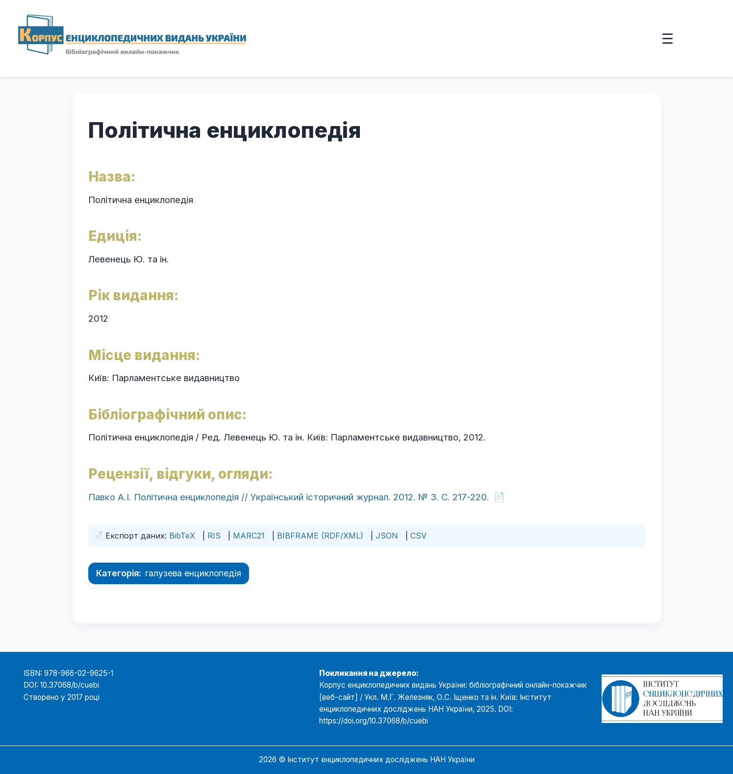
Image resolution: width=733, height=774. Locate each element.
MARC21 (249, 536)
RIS (214, 536)
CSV (418, 536)
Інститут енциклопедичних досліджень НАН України (381, 759)
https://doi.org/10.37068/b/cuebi (373, 720)
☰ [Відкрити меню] (667, 38)
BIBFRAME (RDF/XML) (320, 536)
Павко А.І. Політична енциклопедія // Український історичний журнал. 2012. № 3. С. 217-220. (288, 496)
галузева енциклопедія (193, 573)
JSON (387, 536)
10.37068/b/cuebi (69, 685)
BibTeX (182, 536)
